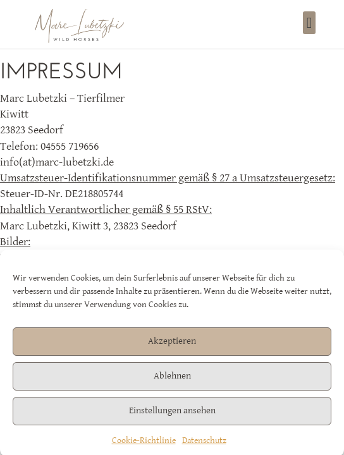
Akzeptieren (172, 344)
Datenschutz (204, 443)
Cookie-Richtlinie (144, 443)
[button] (309, 22)
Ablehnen (172, 378)
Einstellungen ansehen (172, 413)
